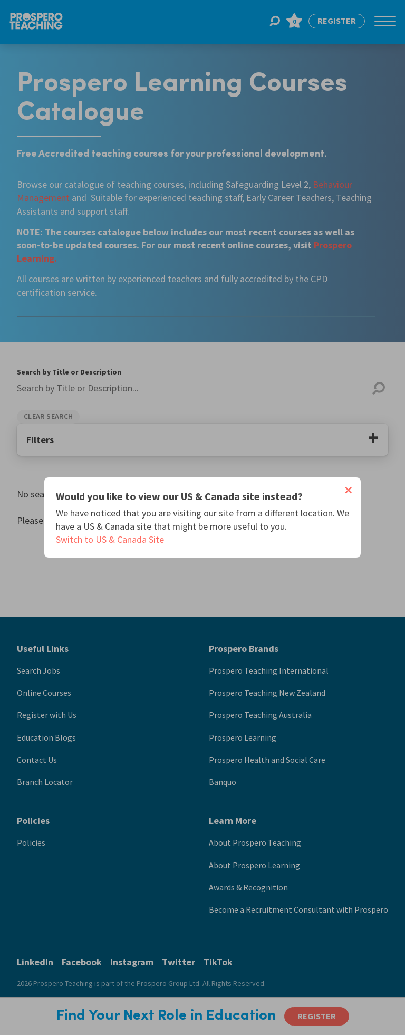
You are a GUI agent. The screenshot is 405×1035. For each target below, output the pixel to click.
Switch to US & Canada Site (110, 539)
